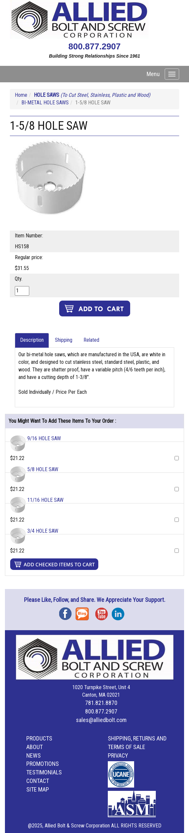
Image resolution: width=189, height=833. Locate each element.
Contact (37, 780)
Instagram (120, 611)
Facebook (67, 611)
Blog (84, 611)
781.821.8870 (101, 702)
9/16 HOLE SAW (44, 438)
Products (39, 738)
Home (21, 95)
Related (91, 340)
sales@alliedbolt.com (101, 719)
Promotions (42, 763)
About (34, 746)
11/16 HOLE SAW (45, 500)
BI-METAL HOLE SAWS (45, 102)
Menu (153, 73)
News (33, 755)
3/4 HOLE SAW (42, 531)
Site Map (37, 789)
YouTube (103, 611)
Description (32, 340)
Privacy (118, 755)
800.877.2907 (94, 46)
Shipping (63, 340)
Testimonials (44, 772)
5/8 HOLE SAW (42, 469)
